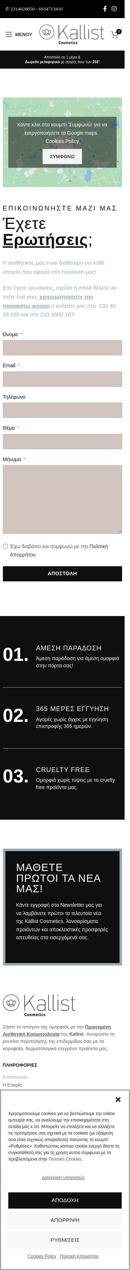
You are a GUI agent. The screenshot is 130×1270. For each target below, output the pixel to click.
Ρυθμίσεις (65, 1240)
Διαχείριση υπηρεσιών (63, 1177)
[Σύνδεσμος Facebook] (105, 8)
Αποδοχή (65, 1200)
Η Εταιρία (12, 1085)
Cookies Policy (42, 1256)
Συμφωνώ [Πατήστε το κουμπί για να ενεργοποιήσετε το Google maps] (62, 156)
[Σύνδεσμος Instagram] (114, 8)
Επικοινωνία (15, 1077)
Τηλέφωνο (14, 397)
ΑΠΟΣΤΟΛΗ (62, 573)
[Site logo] (71, 34)
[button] (118, 1099)
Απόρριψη (65, 1220)
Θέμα (9, 428)
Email (9, 365)
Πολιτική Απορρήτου (79, 1256)
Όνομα (10, 334)
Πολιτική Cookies (65, 1159)
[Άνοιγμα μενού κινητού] (19, 34)
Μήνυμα (12, 459)
